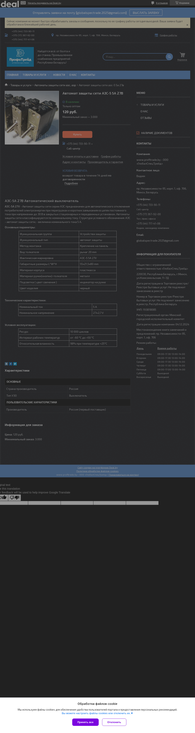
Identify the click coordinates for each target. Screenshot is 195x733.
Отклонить (115, 722)
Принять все (85, 722)
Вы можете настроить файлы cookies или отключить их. (96, 713)
